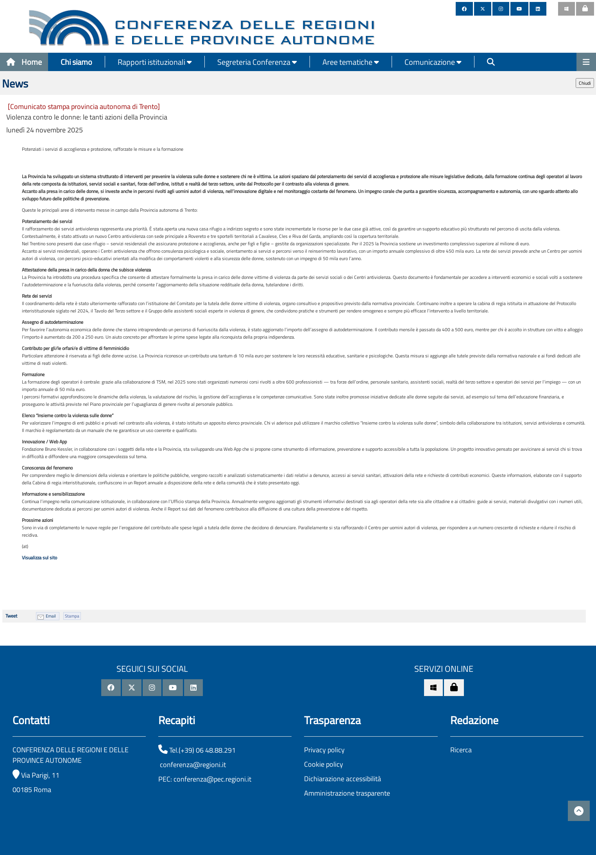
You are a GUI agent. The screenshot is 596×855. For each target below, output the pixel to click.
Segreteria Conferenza (257, 62)
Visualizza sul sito (39, 557)
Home (24, 62)
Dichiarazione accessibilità (342, 778)
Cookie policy (323, 764)
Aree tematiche (350, 62)
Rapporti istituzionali (155, 62)
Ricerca (461, 749)
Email (51, 616)
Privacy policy (324, 749)
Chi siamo (76, 62)
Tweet (11, 615)
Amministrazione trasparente (347, 793)
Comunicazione (433, 62)
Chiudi (585, 83)
